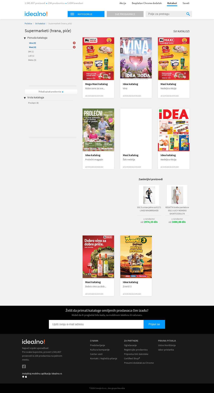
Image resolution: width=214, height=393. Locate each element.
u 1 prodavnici (149, 219)
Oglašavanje (130, 345)
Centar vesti (96, 354)
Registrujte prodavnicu (136, 349)
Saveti (186, 3)
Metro (32, 60)
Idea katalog (130, 84)
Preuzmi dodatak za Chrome (139, 362)
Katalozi (172, 3)
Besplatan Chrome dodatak (147, 3)
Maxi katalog (168, 84)
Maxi (32, 47)
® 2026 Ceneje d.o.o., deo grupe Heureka (107, 388)
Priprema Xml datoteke (136, 354)
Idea (32, 43)
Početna (28, 23)
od (149, 222)
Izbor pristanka (166, 349)
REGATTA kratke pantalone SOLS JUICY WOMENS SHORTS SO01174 (177, 210)
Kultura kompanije (100, 349)
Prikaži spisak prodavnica (50, 91)
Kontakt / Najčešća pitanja (103, 358)
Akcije (123, 3)
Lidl (31, 55)
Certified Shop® (132, 358)
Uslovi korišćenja (167, 345)
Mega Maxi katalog (96, 84)
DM (31, 51)
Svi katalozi (40, 23)
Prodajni (33, 102)
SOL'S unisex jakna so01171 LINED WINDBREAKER (149, 209)
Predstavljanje (97, 345)
